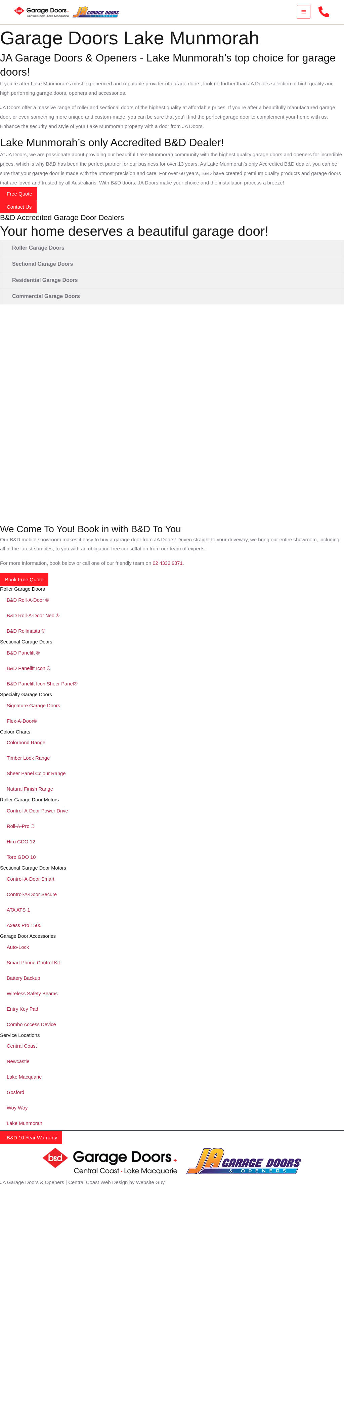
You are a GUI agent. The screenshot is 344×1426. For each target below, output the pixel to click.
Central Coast (22, 1049)
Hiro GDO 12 (21, 845)
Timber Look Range (29, 761)
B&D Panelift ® (23, 656)
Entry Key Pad (23, 1012)
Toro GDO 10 (21, 861)
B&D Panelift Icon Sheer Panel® (43, 687)
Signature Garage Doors (34, 709)
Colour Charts (15, 735)
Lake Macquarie (25, 1080)
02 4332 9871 (168, 567)
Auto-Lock (18, 950)
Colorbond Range (26, 746)
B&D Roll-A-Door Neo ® (33, 619)
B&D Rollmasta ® (26, 634)
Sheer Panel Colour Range (37, 777)
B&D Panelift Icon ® (29, 671)
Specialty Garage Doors (26, 698)
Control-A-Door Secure (32, 897)
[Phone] (324, 13)
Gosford (16, 1096)
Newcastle (18, 1065)
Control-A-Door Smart (31, 882)
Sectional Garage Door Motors (34, 871)
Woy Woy (17, 1111)
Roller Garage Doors (23, 592)
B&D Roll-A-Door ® (28, 603)
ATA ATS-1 (19, 913)
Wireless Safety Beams (33, 997)
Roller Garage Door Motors (30, 803)
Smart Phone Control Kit (34, 966)
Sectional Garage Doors (27, 645)
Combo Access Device (32, 1028)
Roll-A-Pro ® (21, 830)
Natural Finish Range (30, 792)
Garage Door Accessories (28, 939)
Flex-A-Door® (22, 724)
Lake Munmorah (25, 1127)
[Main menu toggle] (304, 13)
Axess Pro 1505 (24, 928)
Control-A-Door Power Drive (38, 814)
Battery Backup (24, 981)
